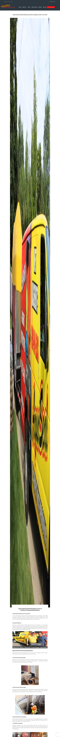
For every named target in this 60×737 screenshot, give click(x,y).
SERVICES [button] (24, 7)
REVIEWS (40, 7)
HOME (20, 7)
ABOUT (29, 7)
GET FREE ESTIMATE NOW (50, 7)
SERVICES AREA (34, 7)
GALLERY (44, 7)
